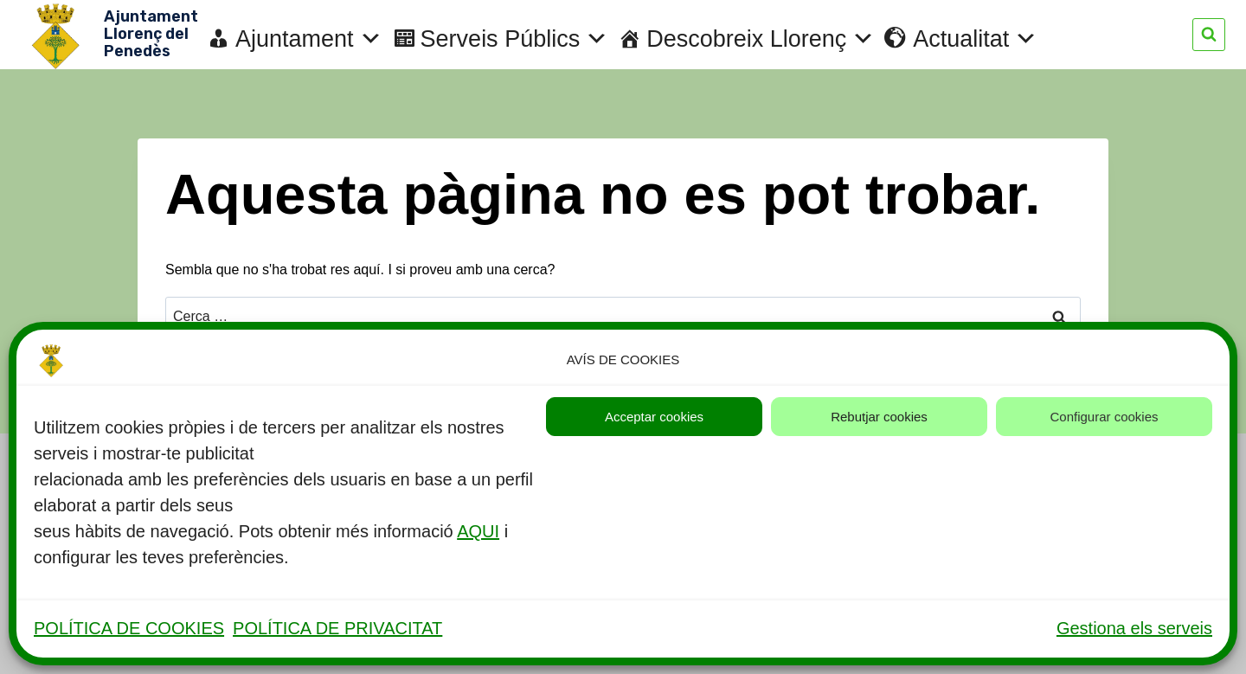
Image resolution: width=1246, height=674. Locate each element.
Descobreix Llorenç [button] (760, 39)
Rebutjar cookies (879, 416)
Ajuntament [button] (308, 39)
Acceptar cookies (654, 416)
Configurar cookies (1104, 416)
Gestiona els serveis (1134, 628)
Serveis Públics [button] (515, 39)
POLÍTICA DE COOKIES (129, 628)
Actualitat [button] (975, 39)
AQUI (478, 531)
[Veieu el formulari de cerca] (1208, 34)
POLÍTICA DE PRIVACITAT (337, 628)
